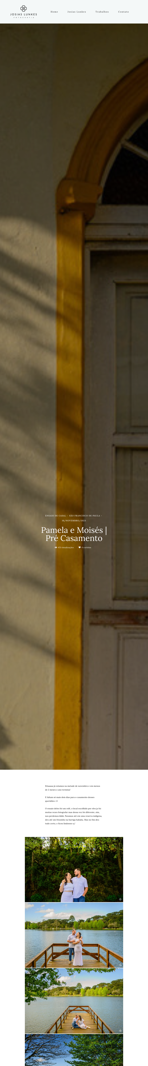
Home (54, 11)
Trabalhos (102, 11)
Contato (123, 11)
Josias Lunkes (76, 11)
